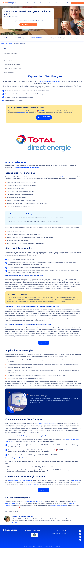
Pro (56, 2)
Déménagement (37, 2)
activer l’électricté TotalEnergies (58, 505)
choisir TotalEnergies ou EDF (31, 484)
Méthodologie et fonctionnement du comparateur (52, 546)
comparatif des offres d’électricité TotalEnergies (19, 480)
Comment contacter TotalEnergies (12, 64)
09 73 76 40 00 (24, 507)
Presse (64, 533)
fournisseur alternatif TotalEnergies (49, 81)
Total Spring (39, 501)
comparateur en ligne (22, 112)
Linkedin (15, 522)
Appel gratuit (43, 343)
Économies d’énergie (48, 2)
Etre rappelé (77, 3)
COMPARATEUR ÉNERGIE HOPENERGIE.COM (26, 167)
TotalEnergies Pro (75, 37)
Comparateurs (18, 2)
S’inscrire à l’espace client (10, 57)
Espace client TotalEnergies (10, 53)
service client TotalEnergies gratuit (45, 423)
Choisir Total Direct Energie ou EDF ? (13, 68)
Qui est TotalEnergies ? (9, 72)
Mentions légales (39, 546)
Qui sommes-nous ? (56, 533)
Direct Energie (30, 501)
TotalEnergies (7, 37)
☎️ (19, 507)
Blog (68, 2)
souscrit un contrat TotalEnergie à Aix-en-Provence (63, 177)
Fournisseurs (27, 2)
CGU (34, 546)
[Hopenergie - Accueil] (8, 3)
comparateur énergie (34, 452)
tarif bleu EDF (76, 480)
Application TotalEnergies (10, 61)
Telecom (62, 2)
